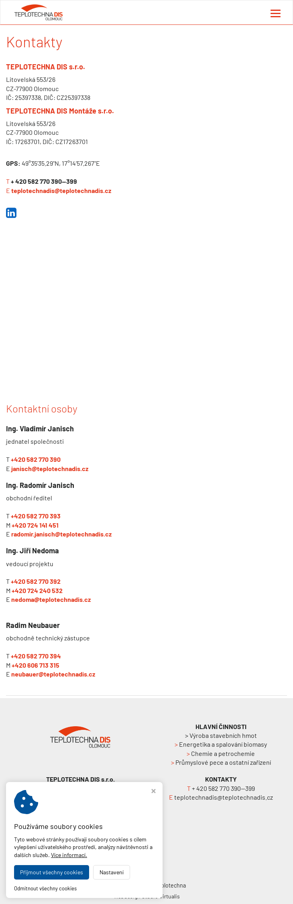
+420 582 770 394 (36, 656)
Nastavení (112, 872)
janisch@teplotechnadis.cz (49, 468)
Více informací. (69, 854)
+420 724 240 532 (37, 590)
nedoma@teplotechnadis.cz (51, 599)
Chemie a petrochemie (221, 753)
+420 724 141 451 (35, 525)
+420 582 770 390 (36, 459)
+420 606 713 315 (35, 665)
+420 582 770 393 (36, 516)
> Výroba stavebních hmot (221, 735)
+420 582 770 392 (36, 581)
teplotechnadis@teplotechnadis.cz (61, 190)
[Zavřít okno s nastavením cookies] (154, 792)
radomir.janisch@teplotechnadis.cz (61, 534)
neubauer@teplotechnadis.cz (53, 674)
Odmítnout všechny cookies (45, 888)
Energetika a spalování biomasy (221, 744)
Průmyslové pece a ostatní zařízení (221, 762)
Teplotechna (170, 885)
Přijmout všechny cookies (51, 872)
